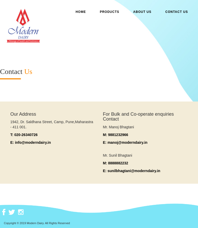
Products (109, 12)
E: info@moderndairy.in (30, 142)
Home (81, 12)
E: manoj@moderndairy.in (125, 142)
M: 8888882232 (115, 163)
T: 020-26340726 (24, 135)
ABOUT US (142, 12)
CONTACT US (176, 12)
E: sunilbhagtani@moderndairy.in (131, 171)
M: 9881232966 (115, 135)
